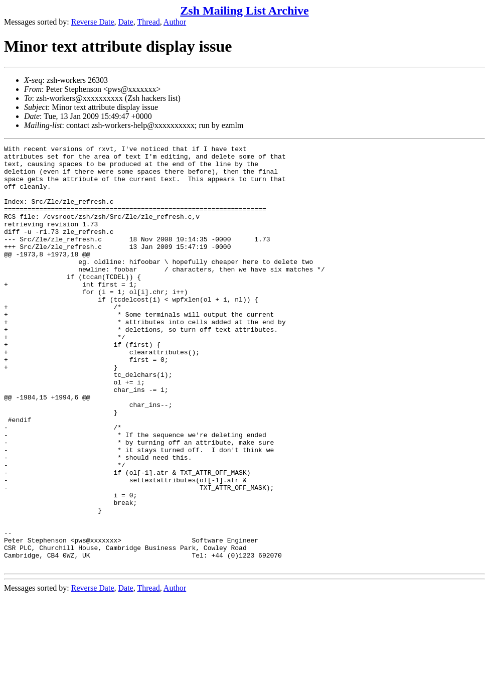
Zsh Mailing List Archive (244, 10)
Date (125, 22)
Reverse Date (92, 22)
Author (175, 22)
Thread (148, 22)
